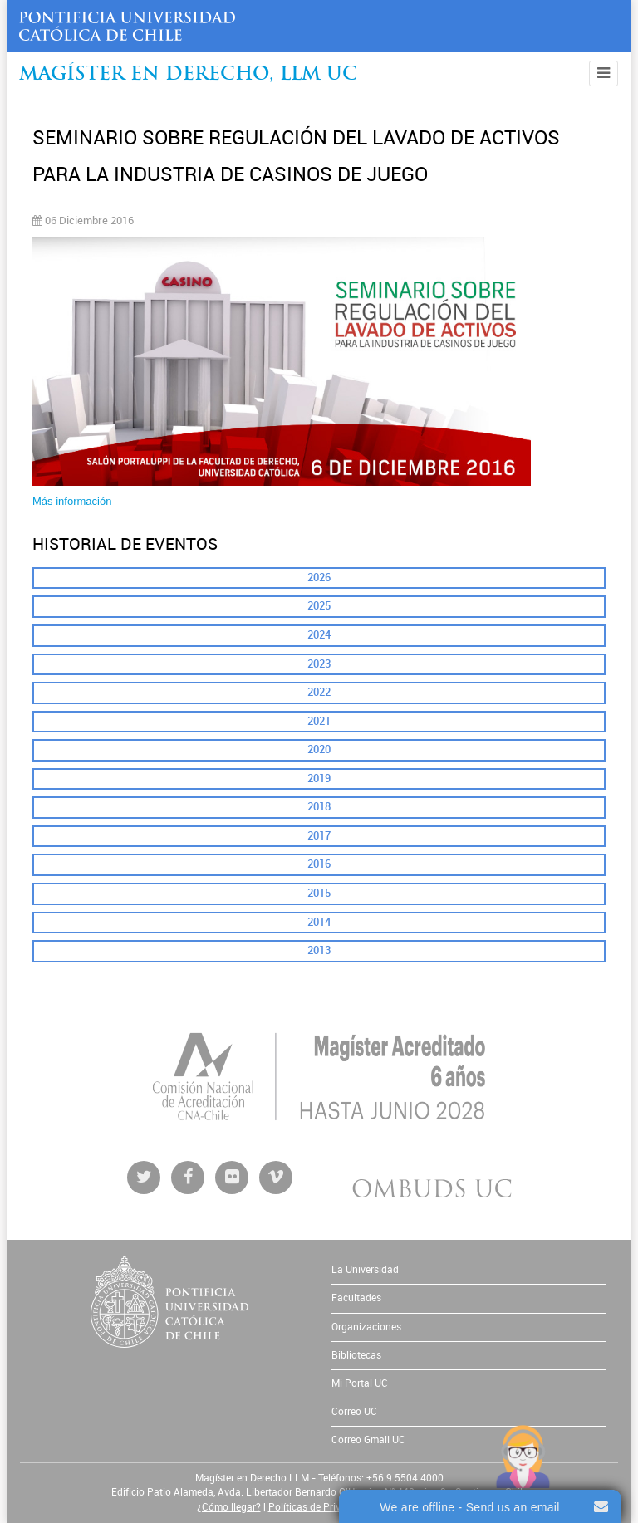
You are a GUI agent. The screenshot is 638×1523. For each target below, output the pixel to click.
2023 (319, 664)
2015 (319, 893)
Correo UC (354, 1412)
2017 (319, 836)
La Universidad (365, 1270)
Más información (71, 501)
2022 (319, 692)
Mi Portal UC (359, 1383)
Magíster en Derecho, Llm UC (188, 75)
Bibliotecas (356, 1355)
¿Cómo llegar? (229, 1507)
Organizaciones (366, 1327)
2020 (319, 749)
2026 (319, 577)
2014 (319, 922)
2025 (319, 606)
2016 (319, 864)
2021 (319, 721)
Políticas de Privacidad (319, 1507)
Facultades (356, 1298)
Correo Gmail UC (368, 1440)
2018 (319, 807)
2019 (319, 778)
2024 (319, 635)
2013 (319, 950)
